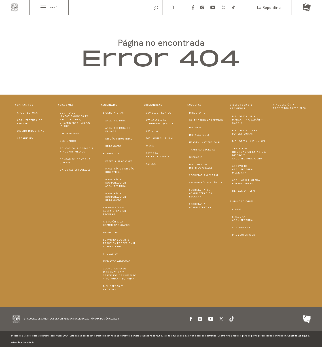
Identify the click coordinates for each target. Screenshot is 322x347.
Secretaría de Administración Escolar (114, 211)
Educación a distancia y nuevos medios (76, 150)
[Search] (116, 7)
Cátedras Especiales (75, 169)
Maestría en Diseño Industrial (119, 170)
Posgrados (111, 153)
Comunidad (153, 104)
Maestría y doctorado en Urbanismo (115, 197)
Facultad (194, 104)
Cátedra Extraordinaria (157, 155)
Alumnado (109, 104)
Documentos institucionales (201, 166)
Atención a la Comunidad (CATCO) (117, 223)
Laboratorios (70, 133)
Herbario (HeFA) (243, 190)
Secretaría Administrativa (200, 206)
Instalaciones (199, 134)
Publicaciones (242, 201)
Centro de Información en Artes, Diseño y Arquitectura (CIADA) (249, 153)
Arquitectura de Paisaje (29, 122)
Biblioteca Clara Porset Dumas (244, 132)
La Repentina (269, 7)
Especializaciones (119, 161)
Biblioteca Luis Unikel (248, 141)
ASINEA (151, 163)
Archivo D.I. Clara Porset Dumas (246, 182)
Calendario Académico (206, 120)
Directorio (197, 112)
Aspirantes (24, 104)
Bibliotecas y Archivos (113, 288)
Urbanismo (25, 138)
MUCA (150, 145)
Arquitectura (27, 112)
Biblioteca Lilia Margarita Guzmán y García (247, 120)
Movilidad (110, 232)
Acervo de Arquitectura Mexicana (242, 169)
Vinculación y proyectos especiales (289, 106)
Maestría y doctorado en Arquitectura (115, 183)
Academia (65, 104)
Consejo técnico (159, 112)
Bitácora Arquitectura (242, 218)
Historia (195, 127)
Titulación (111, 253)
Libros (237, 209)
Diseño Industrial (30, 130)
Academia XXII (242, 227)
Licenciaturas (113, 112)
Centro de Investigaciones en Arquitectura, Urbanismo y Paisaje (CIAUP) (75, 119)
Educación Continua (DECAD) (75, 161)
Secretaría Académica (205, 182)
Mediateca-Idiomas (117, 261)
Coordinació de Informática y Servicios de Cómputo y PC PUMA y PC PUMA (119, 273)
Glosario (196, 157)
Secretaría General (204, 175)
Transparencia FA (202, 149)
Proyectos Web (243, 234)
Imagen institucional (205, 142)
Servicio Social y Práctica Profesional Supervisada (119, 243)
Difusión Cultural (160, 138)
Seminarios (68, 141)
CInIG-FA (152, 130)
